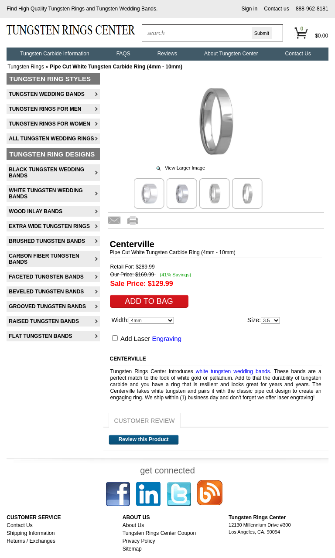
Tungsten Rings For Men (45, 109)
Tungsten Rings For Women (49, 124)
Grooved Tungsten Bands (47, 306)
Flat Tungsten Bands (40, 336)
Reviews (167, 54)
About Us (133, 525)
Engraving (166, 338)
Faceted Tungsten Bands (46, 277)
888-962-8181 (312, 9)
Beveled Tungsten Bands (46, 292)
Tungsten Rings (66, 9)
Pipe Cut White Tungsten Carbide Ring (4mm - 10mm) (116, 67)
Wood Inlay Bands (35, 211)
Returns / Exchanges (31, 541)
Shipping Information (31, 533)
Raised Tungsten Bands (44, 321)
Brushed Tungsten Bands (47, 241)
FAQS (123, 54)
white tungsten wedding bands (233, 371)
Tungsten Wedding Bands (126, 9)
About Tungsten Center (231, 54)
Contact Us (298, 54)
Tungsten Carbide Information (54, 54)
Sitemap (132, 549)
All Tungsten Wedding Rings (51, 139)
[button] (249, 9)
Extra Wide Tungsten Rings (49, 226)
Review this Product (144, 439)
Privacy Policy (139, 541)
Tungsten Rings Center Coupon (159, 533)
